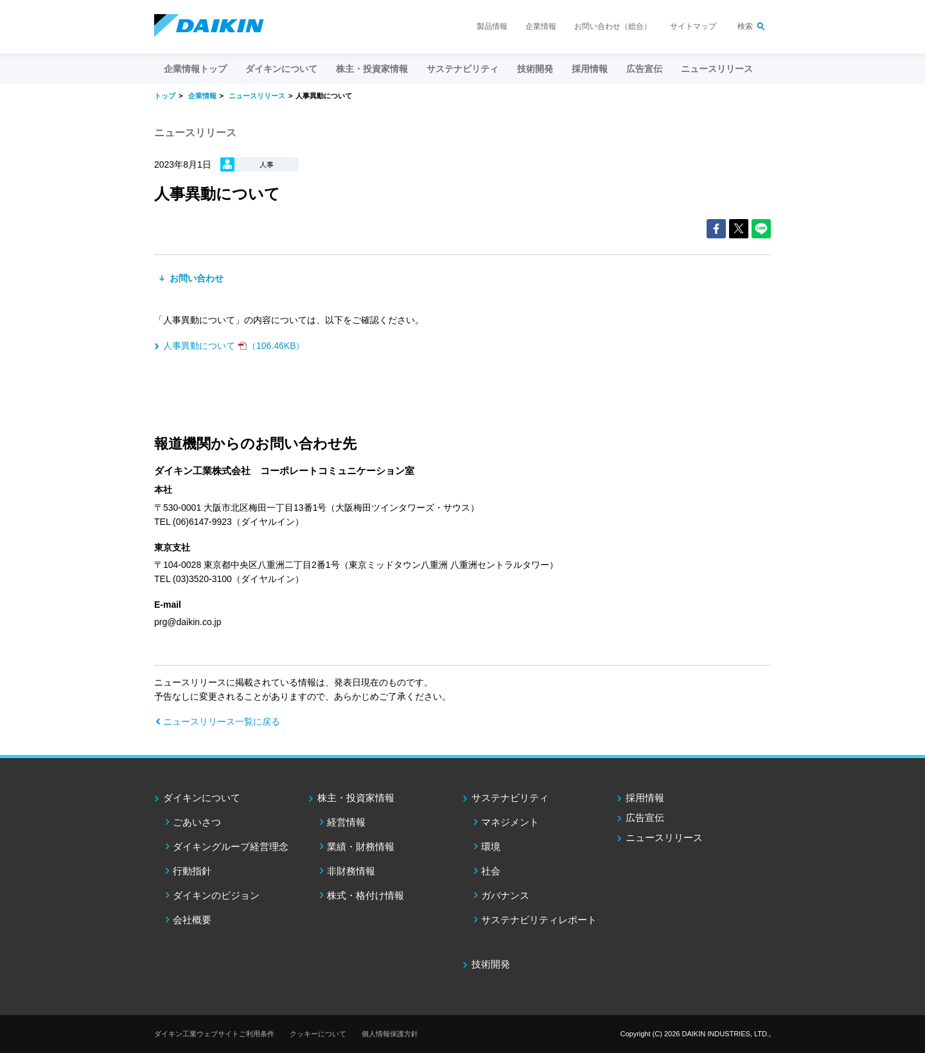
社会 (490, 870)
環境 (490, 846)
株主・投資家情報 (355, 797)
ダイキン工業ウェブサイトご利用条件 (214, 1034)
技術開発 (535, 69)
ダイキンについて (201, 797)
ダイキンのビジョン (216, 895)
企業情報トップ (195, 69)
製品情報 (492, 26)
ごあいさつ (197, 822)
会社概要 (192, 919)
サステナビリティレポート (539, 919)
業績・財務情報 (360, 846)
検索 (745, 26)
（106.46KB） (234, 346)
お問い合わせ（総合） (612, 26)
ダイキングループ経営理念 (230, 846)
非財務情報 (351, 870)
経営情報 (346, 822)
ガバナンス (505, 895)
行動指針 (192, 870)
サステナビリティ (510, 797)
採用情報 (590, 69)
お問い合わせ (195, 278)
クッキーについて (318, 1034)
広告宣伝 (645, 817)
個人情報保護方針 (390, 1034)
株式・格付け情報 (365, 895)
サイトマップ (693, 26)
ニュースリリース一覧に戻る (221, 721)
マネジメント (510, 822)
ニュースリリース (717, 69)
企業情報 (540, 26)
